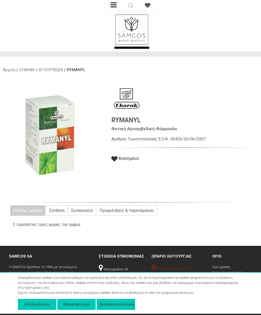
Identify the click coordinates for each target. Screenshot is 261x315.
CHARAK (27, 69)
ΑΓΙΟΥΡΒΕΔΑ (51, 69)
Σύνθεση (56, 210)
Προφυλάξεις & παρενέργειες (127, 210)
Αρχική (9, 69)
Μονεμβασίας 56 (113, 269)
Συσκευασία (82, 210)
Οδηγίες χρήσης (27, 210)
